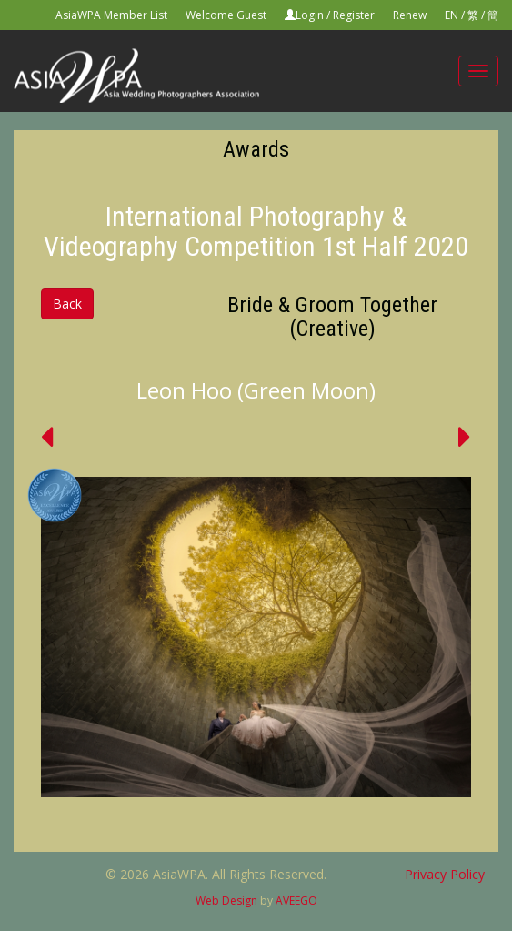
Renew (410, 15)
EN (451, 15)
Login (310, 15)
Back (67, 303)
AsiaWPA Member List (111, 15)
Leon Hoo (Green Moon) (256, 390)
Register (354, 15)
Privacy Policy (445, 874)
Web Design (226, 900)
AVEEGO (296, 900)
